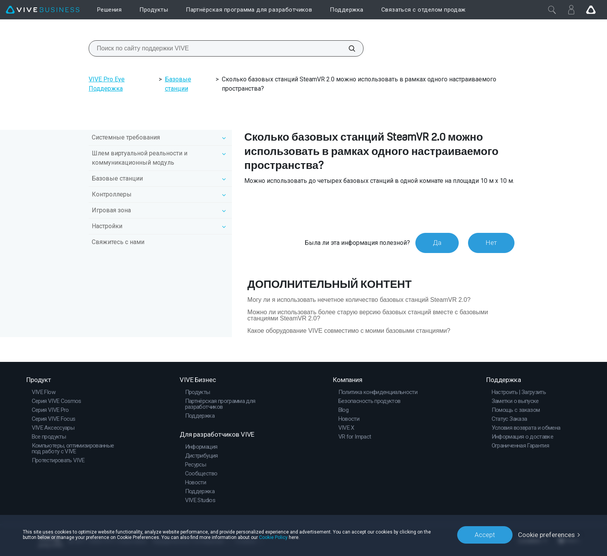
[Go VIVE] (590, 9)
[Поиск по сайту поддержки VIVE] (347, 48)
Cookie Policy (273, 537)
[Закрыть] (552, 9)
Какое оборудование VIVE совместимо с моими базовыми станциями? (348, 330)
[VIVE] (42, 10)
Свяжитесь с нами (118, 242)
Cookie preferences (546, 535)
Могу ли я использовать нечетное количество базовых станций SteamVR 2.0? (358, 299)
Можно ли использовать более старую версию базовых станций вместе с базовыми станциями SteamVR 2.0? (367, 315)
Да (437, 242)
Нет (491, 242)
